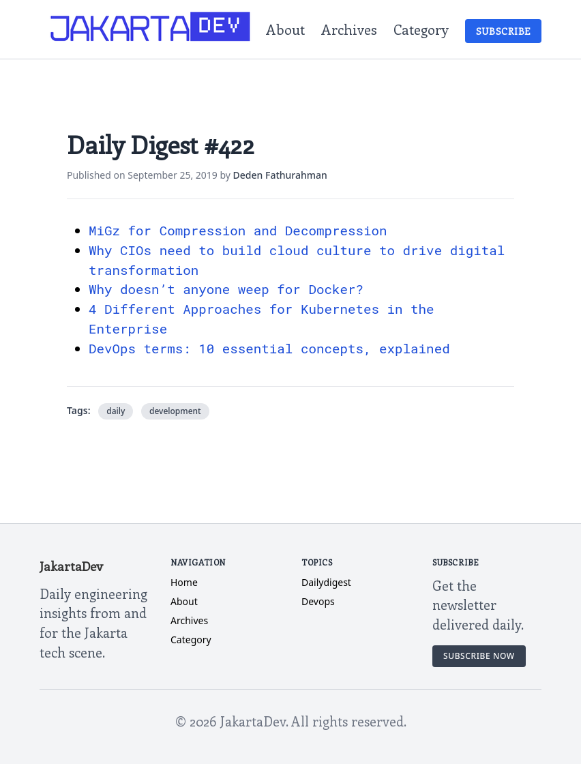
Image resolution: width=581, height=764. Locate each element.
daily (115, 411)
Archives (349, 29)
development (175, 411)
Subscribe (503, 31)
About (285, 29)
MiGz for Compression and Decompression (238, 230)
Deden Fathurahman (280, 174)
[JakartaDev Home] (151, 29)
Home (184, 582)
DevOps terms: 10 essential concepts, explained (269, 348)
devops (318, 601)
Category (421, 29)
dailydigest (326, 582)
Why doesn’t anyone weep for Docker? (226, 288)
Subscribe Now (479, 656)
